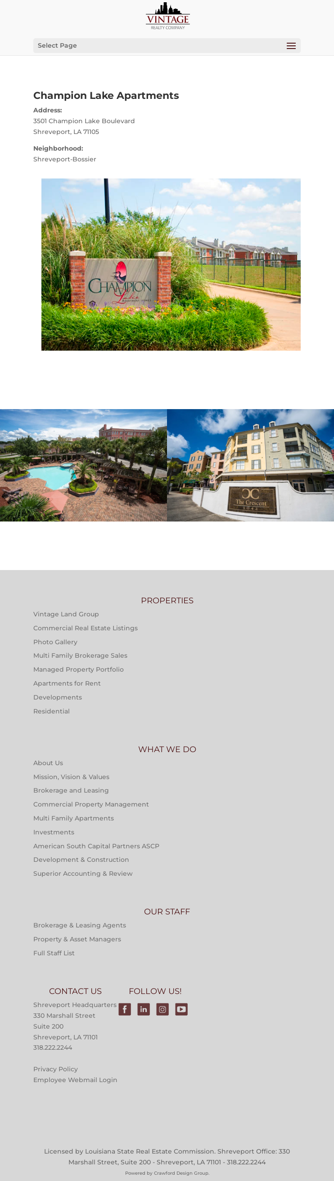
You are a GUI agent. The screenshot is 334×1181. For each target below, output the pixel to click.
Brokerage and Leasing (71, 790)
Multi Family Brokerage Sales (80, 655)
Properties (83, 454)
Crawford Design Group (181, 1173)
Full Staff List (54, 953)
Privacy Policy (55, 1069)
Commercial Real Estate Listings (85, 628)
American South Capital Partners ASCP (96, 846)
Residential (51, 711)
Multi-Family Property (83, 431)
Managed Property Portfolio (78, 669)
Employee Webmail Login (75, 1080)
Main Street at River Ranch (83, 500)
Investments (53, 832)
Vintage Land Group (66, 614)
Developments (57, 697)
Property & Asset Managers (77, 939)
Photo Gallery (55, 642)
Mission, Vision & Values (71, 777)
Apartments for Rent (67, 683)
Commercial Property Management (91, 804)
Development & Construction (81, 860)
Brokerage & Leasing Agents (79, 925)
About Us (48, 763)
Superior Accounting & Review (83, 873)
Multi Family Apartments (73, 818)
